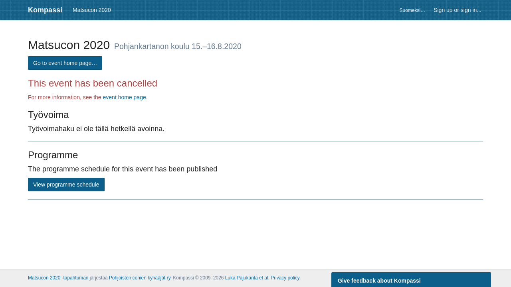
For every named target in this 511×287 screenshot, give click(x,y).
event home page (124, 97)
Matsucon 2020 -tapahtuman (58, 278)
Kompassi (45, 10)
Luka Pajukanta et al (246, 278)
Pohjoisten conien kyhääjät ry (139, 278)
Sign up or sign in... (457, 10)
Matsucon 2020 (92, 10)
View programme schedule (66, 184)
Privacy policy (285, 278)
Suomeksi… (412, 10)
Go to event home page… (65, 63)
